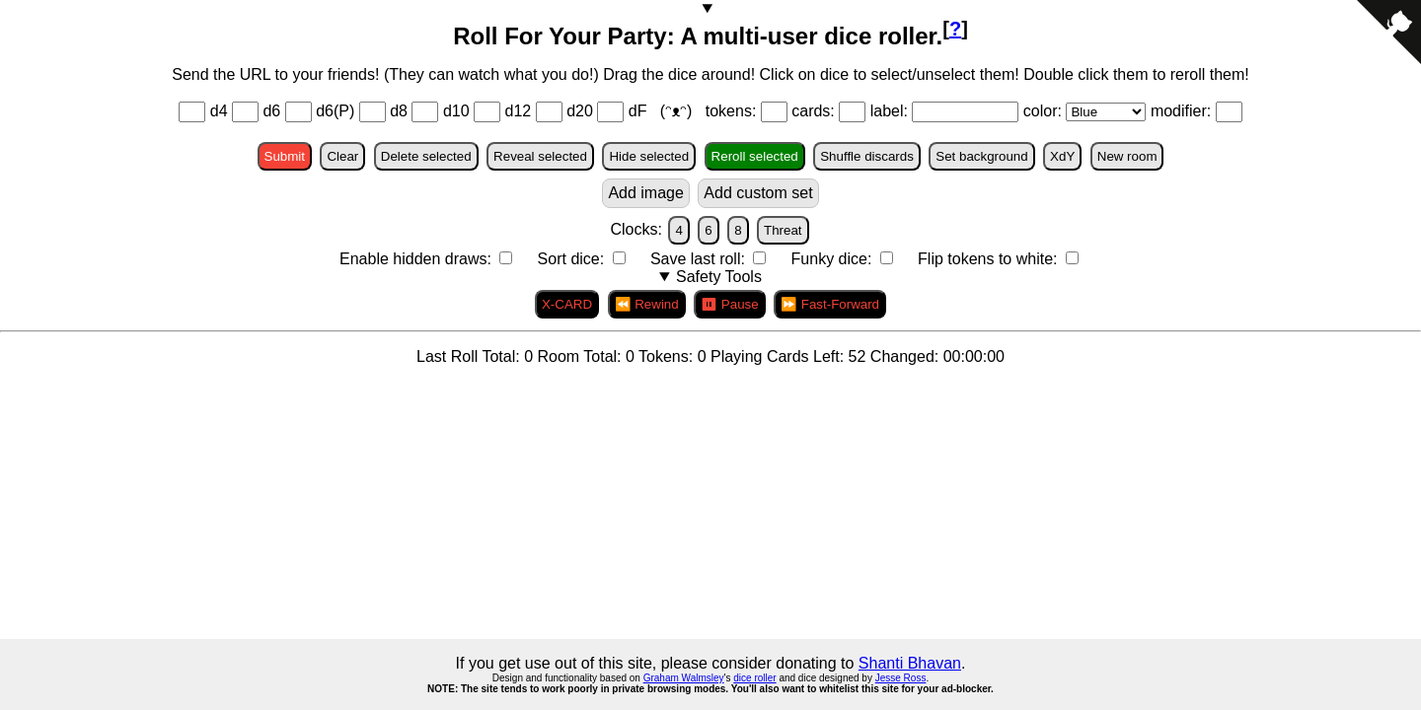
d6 (271, 111)
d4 (219, 111)
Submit (284, 156)
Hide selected (649, 156)
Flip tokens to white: (990, 258)
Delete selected (426, 156)
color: (1045, 111)
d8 (399, 111)
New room (1127, 156)
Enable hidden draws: (417, 258)
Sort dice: (573, 258)
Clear (342, 156)
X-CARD (567, 304)
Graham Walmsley (683, 678)
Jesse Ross (901, 678)
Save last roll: (699, 258)
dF (640, 111)
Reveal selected (540, 156)
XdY (1062, 156)
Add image (646, 192)
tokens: (733, 111)
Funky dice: (833, 258)
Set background (981, 156)
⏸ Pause (730, 304)
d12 (518, 111)
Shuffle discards (867, 156)
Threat (783, 230)
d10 (456, 111)
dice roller (754, 678)
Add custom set (758, 192)
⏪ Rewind (647, 304)
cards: (815, 111)
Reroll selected (754, 156)
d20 (579, 111)
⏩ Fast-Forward (830, 304)
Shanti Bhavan (910, 663)
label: (891, 111)
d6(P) (335, 111)
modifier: (1183, 111)
